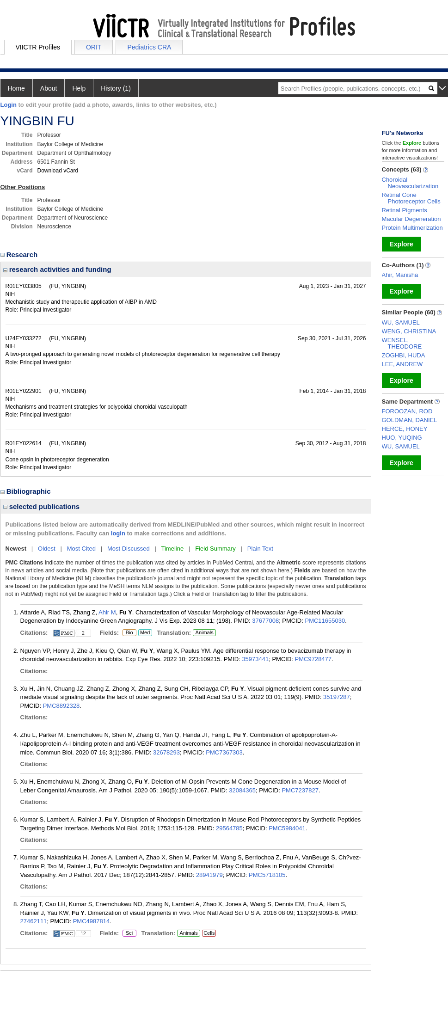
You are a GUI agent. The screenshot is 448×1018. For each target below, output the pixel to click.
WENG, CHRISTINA (409, 331)
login (118, 533)
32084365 (242, 790)
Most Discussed (128, 548)
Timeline (172, 548)
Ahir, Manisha (400, 274)
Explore (401, 244)
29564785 (229, 828)
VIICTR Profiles (38, 47)
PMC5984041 (287, 828)
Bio (128, 633)
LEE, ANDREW (402, 364)
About (48, 88)
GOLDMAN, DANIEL (409, 420)
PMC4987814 (91, 921)
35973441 (255, 659)
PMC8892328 (61, 705)
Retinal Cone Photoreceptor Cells (411, 198)
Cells (209, 933)
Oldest (46, 548)
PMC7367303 (224, 752)
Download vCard (58, 170)
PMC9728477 (313, 659)
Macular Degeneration (411, 218)
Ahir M (107, 612)
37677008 (265, 620)
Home (16, 88)
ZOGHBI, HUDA (403, 355)
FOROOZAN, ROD (407, 411)
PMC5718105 (267, 874)
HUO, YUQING (402, 437)
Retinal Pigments (404, 210)
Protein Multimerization (412, 227)
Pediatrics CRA (149, 47)
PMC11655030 (325, 620)
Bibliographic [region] (26, 491)
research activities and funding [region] (57, 269)
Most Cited (81, 548)
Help (79, 88)
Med (145, 633)
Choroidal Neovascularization (410, 183)
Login (8, 104)
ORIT (93, 47)
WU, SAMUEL (401, 322)
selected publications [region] (41, 506)
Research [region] (20, 254)
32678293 (166, 752)
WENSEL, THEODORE (402, 343)
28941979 (209, 874)
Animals (205, 632)
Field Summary (215, 548)
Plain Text (260, 548)
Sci (128, 933)
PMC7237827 (300, 790)
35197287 (336, 696)
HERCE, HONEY (405, 428)
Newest (16, 548)
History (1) (116, 88)
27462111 (33, 921)
